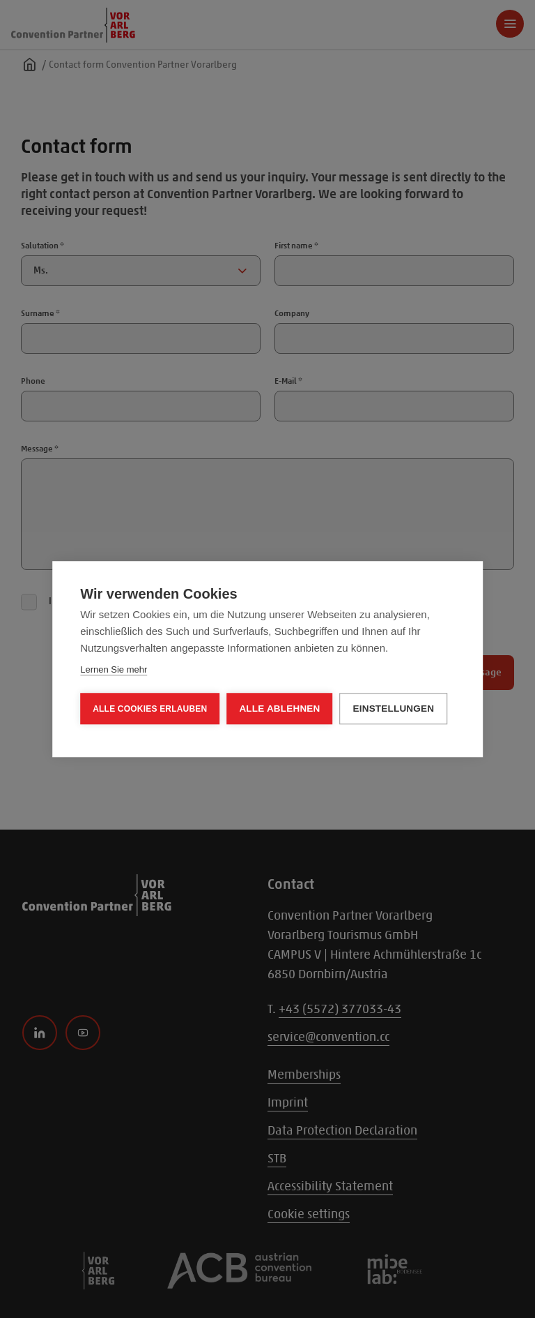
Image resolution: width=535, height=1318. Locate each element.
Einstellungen (394, 708)
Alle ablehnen (279, 708)
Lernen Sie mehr (113, 669)
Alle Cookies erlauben (150, 709)
